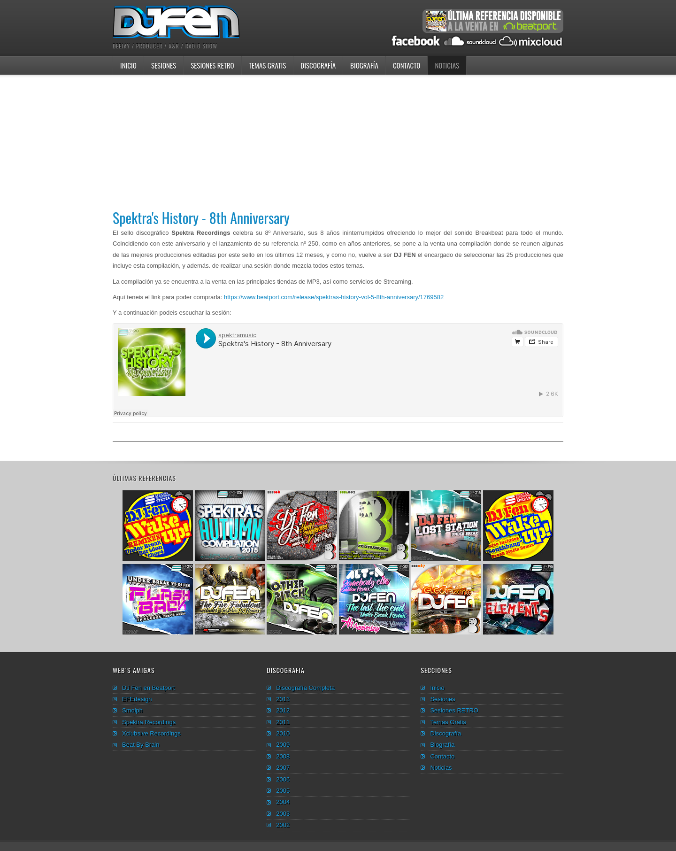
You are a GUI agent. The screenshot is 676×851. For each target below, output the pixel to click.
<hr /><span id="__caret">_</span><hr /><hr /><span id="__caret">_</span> (338, 370)
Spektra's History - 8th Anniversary (201, 217)
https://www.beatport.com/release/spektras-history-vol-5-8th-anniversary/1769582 (334, 297)
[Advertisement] (338, 140)
